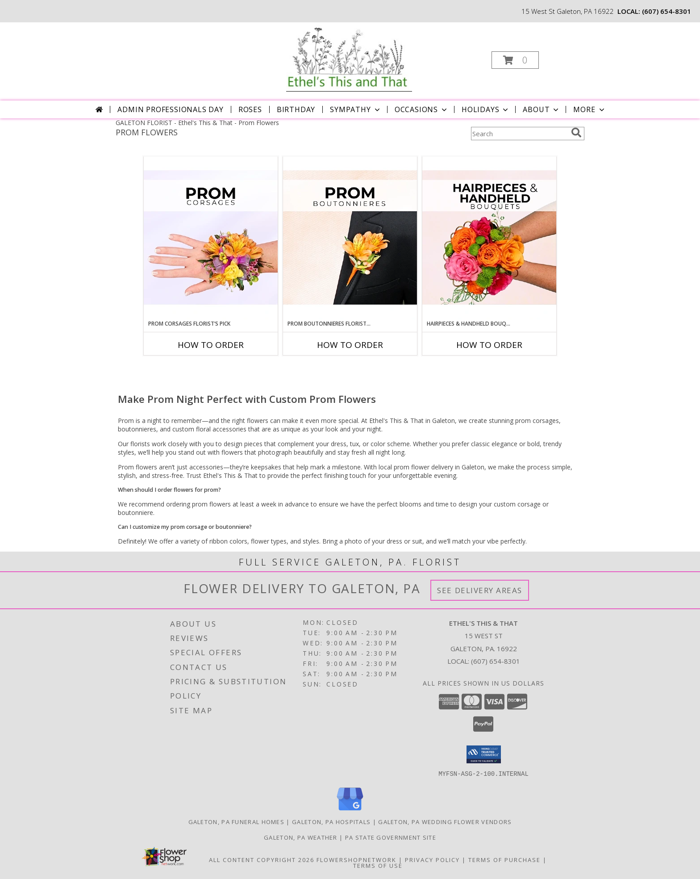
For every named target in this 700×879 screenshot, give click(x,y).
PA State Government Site (390, 837)
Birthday (296, 109)
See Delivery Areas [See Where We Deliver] (479, 590)
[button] (515, 60)
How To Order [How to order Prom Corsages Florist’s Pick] (211, 345)
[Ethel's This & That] (349, 57)
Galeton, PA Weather (301, 837)
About (541, 109)
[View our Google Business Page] (350, 810)
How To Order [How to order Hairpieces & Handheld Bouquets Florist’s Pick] (489, 345)
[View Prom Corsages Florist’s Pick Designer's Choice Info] (211, 238)
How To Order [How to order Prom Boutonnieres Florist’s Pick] (350, 345)
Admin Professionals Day (170, 109)
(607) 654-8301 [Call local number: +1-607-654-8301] (666, 11)
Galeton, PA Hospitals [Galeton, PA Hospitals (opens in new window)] (331, 821)
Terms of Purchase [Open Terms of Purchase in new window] (504, 859)
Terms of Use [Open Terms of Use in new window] (378, 865)
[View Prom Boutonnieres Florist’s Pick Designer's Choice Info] (350, 238)
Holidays (486, 109)
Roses (250, 109)
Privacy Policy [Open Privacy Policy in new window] (432, 859)
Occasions (422, 109)
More (589, 109)
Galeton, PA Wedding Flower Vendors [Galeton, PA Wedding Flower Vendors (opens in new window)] (445, 821)
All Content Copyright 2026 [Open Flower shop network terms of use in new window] (261, 859)
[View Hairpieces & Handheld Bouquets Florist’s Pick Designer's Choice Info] (489, 238)
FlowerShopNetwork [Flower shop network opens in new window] (356, 859)
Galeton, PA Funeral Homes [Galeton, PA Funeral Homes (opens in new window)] (236, 821)
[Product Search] (519, 133)
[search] (576, 132)
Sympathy (355, 109)
